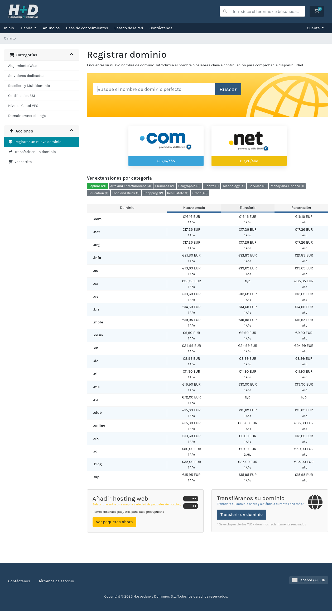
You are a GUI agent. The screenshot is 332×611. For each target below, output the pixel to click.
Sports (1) (212, 186)
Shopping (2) (153, 193)
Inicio (9, 28)
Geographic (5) (189, 186)
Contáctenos (161, 28)
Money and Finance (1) (287, 186)
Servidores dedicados (26, 75)
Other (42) (200, 193)
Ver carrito (20, 162)
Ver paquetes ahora (114, 521)
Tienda (26, 28)
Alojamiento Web (22, 65)
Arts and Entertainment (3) (130, 186)
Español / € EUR (308, 580)
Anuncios (51, 28)
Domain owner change (27, 116)
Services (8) (258, 186)
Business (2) (164, 186)
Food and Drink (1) (125, 193)
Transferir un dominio (241, 514)
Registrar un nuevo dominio (34, 142)
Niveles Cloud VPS (23, 106)
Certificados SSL (22, 95)
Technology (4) (234, 186)
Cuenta (314, 28)
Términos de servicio (56, 581)
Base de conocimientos (87, 28)
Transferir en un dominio (32, 152)
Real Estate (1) (177, 193)
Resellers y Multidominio (29, 85)
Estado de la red (128, 28)
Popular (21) (97, 186)
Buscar (228, 89)
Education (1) (98, 193)
